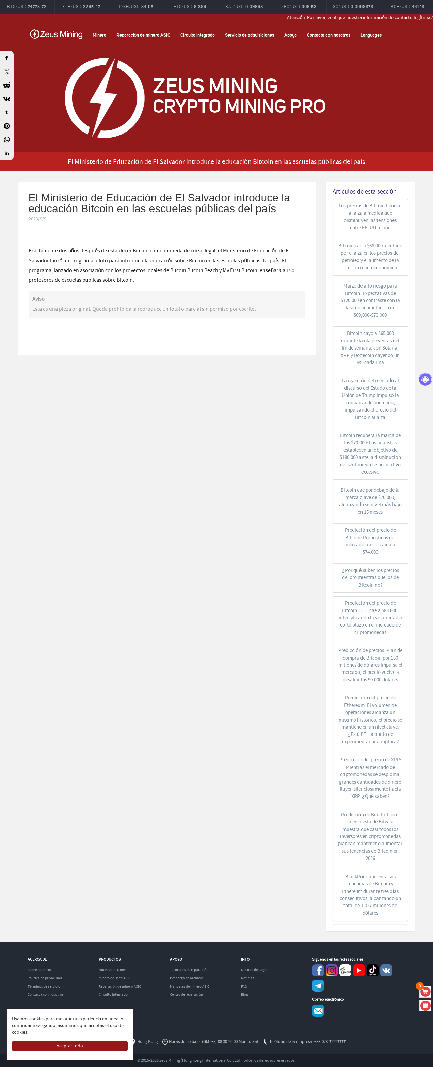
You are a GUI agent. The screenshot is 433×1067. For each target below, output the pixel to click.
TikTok (373, 970)
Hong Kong (147, 1042)
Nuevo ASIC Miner (112, 970)
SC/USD (353, 6)
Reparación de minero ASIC (143, 35)
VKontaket (386, 970)
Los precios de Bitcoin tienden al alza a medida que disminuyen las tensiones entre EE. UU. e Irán (370, 217)
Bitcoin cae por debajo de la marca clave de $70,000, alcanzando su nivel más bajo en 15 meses (370, 501)
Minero (99, 35)
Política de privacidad (45, 978)
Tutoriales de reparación (189, 970)
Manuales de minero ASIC (189, 986)
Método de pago (254, 970)
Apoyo (290, 35)
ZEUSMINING (56, 34)
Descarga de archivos (187, 978)
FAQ (244, 986)
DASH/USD (135, 6)
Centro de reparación (186, 994)
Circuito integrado (197, 35)
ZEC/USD (299, 6)
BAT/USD (244, 6)
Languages (371, 35)
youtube (359, 970)
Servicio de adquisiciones (249, 35)
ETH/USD (81, 6)
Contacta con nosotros (328, 35)
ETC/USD (190, 6)
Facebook (318, 970)
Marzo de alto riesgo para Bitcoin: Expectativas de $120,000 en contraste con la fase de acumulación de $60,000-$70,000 (370, 301)
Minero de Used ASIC (114, 978)
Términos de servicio (44, 986)
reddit (345, 970)
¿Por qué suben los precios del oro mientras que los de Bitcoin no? (370, 578)
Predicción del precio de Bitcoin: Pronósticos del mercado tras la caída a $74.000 (370, 541)
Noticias (247, 978)
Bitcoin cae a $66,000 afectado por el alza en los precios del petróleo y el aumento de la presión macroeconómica (370, 257)
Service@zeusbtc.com (318, 1011)
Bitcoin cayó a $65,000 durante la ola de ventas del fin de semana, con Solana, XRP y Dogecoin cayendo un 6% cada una (370, 348)
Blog (244, 994)
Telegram (318, 986)
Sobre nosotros (40, 970)
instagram (332, 970)
